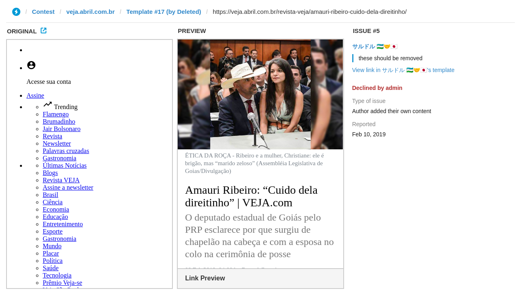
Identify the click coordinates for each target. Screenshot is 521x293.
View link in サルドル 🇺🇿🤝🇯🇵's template (403, 70)
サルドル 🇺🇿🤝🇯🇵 (374, 46)
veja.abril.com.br (90, 11)
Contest (43, 11)
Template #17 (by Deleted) (163, 11)
